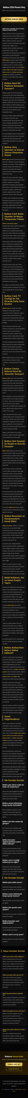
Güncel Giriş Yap (14, 1064)
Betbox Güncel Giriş (14, 19)
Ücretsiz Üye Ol (14, 1069)
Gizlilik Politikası (18, 1089)
